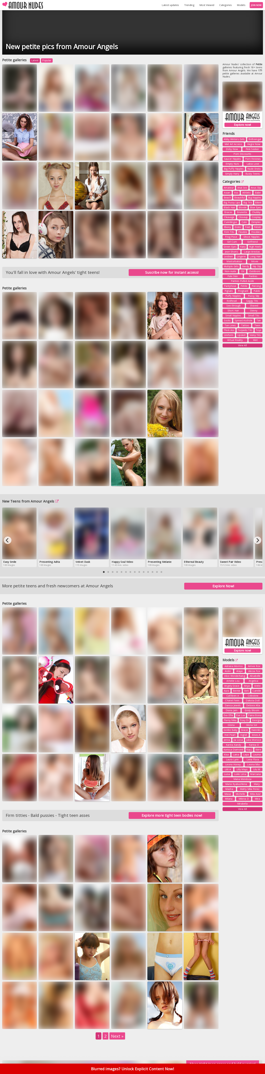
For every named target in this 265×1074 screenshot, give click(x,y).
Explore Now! (223, 586)
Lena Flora (253, 759)
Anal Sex (242, 187)
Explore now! (242, 125)
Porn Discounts (242, 153)
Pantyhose (230, 286)
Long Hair (255, 256)
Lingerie (241, 256)
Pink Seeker (252, 149)
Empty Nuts (232, 163)
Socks (227, 320)
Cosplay (256, 217)
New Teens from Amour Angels (30, 501)
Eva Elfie (228, 715)
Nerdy (245, 266)
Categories (225, 5)
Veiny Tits (255, 335)
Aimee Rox (254, 666)
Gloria (231, 725)
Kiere (258, 749)
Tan (258, 320)
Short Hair (233, 310)
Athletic (246, 192)
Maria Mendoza (242, 779)
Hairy (243, 246)
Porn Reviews (253, 158)
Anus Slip (256, 187)
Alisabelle (255, 675)
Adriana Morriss (234, 666)
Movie (254, 261)
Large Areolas (252, 251)
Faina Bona (254, 715)
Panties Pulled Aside (242, 281)
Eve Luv (240, 715)
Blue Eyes (255, 207)
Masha (229, 789)
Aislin (228, 671)
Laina (236, 754)
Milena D (244, 798)
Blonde (243, 207)
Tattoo (245, 325)
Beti (246, 690)
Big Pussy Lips (232, 202)
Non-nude (230, 271)
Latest (35, 60)
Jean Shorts (231, 251)
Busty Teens (252, 173)
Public (257, 290)
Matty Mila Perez (250, 789)
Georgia (256, 720)
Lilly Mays (242, 769)
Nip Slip (257, 266)
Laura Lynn (232, 759)
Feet (247, 227)
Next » (117, 1036)
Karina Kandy (233, 744)
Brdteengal (254, 139)
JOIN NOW (256, 5)
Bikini (258, 202)
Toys (258, 330)
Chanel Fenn (232, 700)
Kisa (226, 754)
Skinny (253, 310)
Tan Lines (230, 325)
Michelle (240, 794)
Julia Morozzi (253, 739)
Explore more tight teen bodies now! (172, 815)
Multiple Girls (231, 266)
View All (242, 345)
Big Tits (247, 202)
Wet (255, 340)
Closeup (243, 217)
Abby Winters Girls (234, 139)
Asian (227, 192)
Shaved (254, 305)
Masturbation (234, 261)
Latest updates (170, 5)
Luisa (227, 774)
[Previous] (7, 540)
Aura (226, 690)
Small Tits (253, 315)
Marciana (255, 774)
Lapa (246, 754)
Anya (247, 685)
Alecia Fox (254, 671)
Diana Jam (232, 710)
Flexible (242, 232)
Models (241, 5)
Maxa (227, 794)
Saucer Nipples (232, 158)
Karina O (254, 744)
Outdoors (254, 271)
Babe (258, 192)
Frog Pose (231, 236)
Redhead (232, 300)
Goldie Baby (230, 730)
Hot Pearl (229, 734)
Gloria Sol (251, 725)
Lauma (257, 754)
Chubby (256, 212)
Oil (242, 271)
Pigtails (229, 290)
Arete (257, 685)
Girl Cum (232, 241)
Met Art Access (233, 144)
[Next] (257, 540)
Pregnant (243, 290)
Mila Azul (255, 794)
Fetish (257, 227)
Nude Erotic (254, 168)
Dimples (256, 222)
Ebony (227, 227)
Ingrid (243, 734)
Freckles (256, 232)
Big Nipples (254, 197)
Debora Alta (253, 705)
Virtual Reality (235, 340)
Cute (244, 222)
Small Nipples (233, 315)
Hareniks (256, 730)
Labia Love (253, 163)
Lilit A (228, 769)
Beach (227, 197)
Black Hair (229, 207)
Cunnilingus (230, 222)
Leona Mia (253, 764)
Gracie (244, 730)
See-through (233, 305)
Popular (46, 60)
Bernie (236, 690)
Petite (244, 286)
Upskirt (242, 335)
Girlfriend (252, 241)
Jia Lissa (238, 739)
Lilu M (256, 769)
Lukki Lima (240, 774)
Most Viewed (206, 5)
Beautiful (239, 197)
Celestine (253, 695)
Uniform (228, 335)
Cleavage (229, 217)
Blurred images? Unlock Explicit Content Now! (132, 1068)
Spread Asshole (243, 320)
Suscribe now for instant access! (172, 272)
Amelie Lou (232, 680)
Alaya (239, 671)
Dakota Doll (253, 700)
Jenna (227, 739)
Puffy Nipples (233, 295)
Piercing (256, 286)
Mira (257, 798)
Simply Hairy (232, 173)
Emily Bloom (252, 710)
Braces (228, 212)
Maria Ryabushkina (236, 784)
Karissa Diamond (233, 749)
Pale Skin (233, 276)
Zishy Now (232, 149)
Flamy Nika (230, 720)
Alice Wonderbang (234, 675)
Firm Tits (229, 232)
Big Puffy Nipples (234, 168)
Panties (253, 276)
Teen (257, 325)
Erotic (238, 227)
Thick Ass (229, 330)
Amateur (229, 187)
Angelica (253, 680)
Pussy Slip (253, 295)
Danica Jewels (233, 705)
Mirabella (242, 803)
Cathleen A (232, 695)
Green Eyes (230, 246)
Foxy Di (244, 720)
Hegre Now (253, 144)
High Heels (255, 246)
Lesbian (228, 256)
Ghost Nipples (252, 236)
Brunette (242, 212)
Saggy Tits (252, 300)
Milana (229, 798)
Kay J (249, 749)
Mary (257, 784)
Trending (189, 5)
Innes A (256, 734)
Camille (257, 690)
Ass (236, 192)
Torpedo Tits (245, 330)
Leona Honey (233, 764)
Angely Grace (231, 685)
